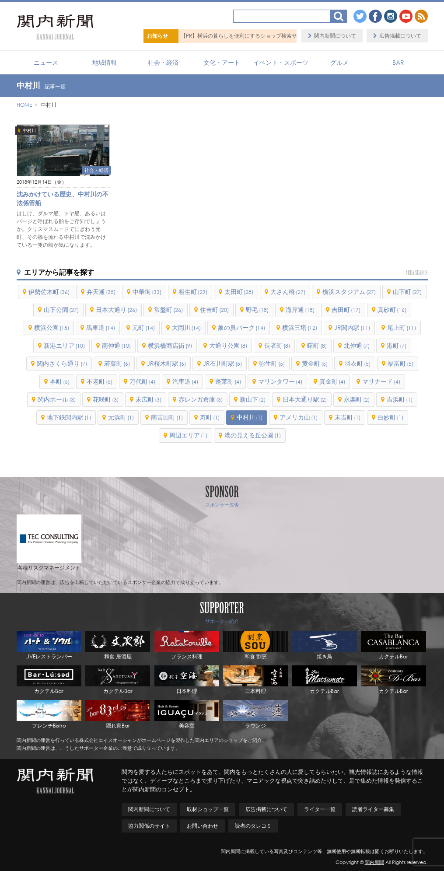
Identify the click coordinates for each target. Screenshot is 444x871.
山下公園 (61, 309)
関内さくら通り (62, 363)
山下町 (407, 291)
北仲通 (357, 345)
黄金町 (315, 363)
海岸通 (300, 309)
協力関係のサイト (149, 825)
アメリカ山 (299, 417)
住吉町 (214, 309)
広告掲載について (400, 35)
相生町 (192, 291)
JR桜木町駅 (166, 363)
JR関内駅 (352, 327)
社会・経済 (163, 62)
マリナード (381, 381)
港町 (396, 345)
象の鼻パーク (241, 327)
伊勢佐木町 (49, 291)
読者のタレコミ (253, 825)
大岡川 (186, 327)
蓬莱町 (228, 381)
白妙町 (390, 417)
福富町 (400, 363)
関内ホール (57, 399)
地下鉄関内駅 (69, 417)
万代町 (142, 381)
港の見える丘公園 (252, 435)
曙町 (317, 345)
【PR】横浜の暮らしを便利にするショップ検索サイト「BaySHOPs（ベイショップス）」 (285, 35)
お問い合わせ (202, 825)
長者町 (277, 345)
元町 (143, 327)
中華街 (147, 291)
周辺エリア (188, 435)
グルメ (339, 62)
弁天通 (101, 291)
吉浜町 (400, 399)
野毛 (257, 309)
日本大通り (116, 309)
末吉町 (347, 417)
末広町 (148, 399)
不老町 (99, 381)
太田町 (238, 291)
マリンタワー (280, 381)
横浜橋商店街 (170, 345)
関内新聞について (335, 35)
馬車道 (100, 327)
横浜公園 (51, 327)
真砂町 (392, 309)
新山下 (253, 399)
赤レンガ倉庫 (200, 399)
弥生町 (272, 363)
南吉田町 (167, 417)
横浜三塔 (299, 327)
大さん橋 (287, 291)
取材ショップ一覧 (208, 809)
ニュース (46, 62)
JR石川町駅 (222, 363)
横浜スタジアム (349, 291)
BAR (398, 62)
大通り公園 (228, 345)
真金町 (332, 381)
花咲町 (106, 399)
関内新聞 (374, 862)
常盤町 (168, 309)
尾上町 (401, 327)
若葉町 (117, 363)
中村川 (29, 130)
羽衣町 (358, 363)
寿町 (210, 417)
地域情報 (104, 62)
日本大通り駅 (305, 399)
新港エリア (64, 345)
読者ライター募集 (373, 809)
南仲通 (116, 345)
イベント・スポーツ (280, 62)
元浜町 (121, 417)
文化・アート (221, 62)
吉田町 (346, 309)
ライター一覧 (320, 809)
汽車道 (185, 381)
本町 (60, 381)
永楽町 (357, 399)
